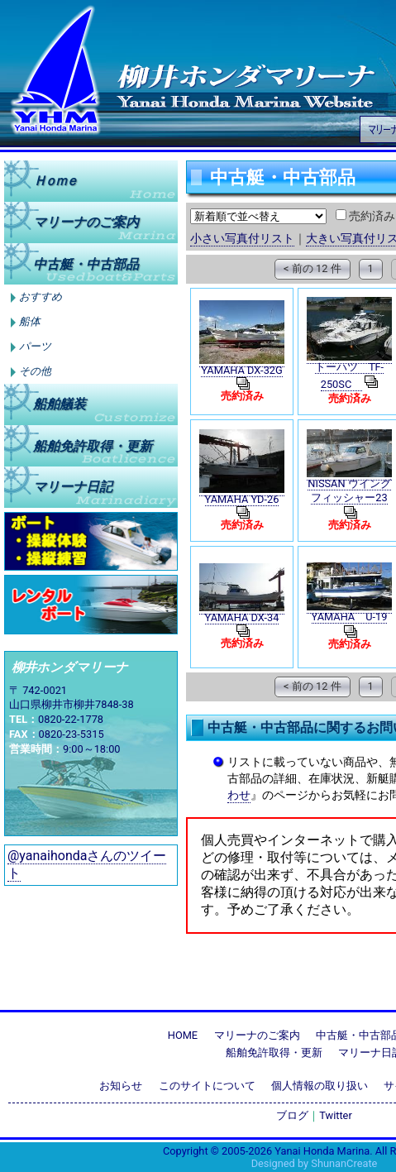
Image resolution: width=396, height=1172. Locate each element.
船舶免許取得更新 (92, 445)
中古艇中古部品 (86, 263)
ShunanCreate (344, 1163)
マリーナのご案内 (86, 222)
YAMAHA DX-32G (241, 370)
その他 (35, 371)
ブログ (292, 1115)
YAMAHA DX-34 (242, 617)
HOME (183, 1035)
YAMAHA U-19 (350, 616)
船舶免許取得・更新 (274, 1052)
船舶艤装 (59, 404)
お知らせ (120, 1085)
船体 (30, 322)
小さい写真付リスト (242, 239)
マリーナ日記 (72, 487)
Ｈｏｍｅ (54, 181)
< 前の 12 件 (312, 268)
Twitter (335, 1115)
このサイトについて (207, 1085)
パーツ (35, 346)
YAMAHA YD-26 (242, 499)
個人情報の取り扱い (319, 1085)
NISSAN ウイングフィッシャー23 (349, 490)
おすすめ (40, 297)
